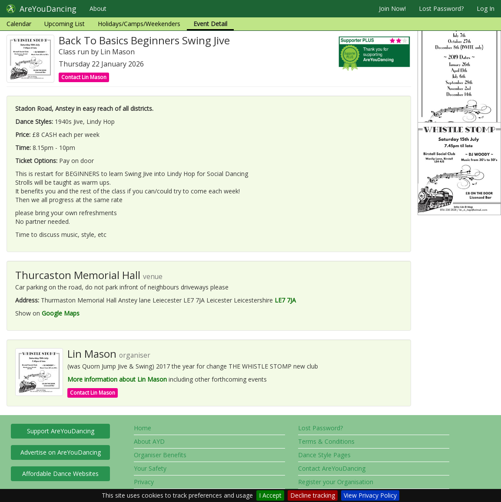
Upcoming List (64, 24)
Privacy (144, 482)
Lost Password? (441, 8)
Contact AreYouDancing (331, 468)
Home (142, 428)
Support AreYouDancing (60, 431)
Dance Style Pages (324, 455)
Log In (485, 8)
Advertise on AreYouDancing (60, 452)
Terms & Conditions (326, 441)
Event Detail (210, 24)
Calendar (19, 24)
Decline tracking (312, 495)
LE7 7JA (285, 300)
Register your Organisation (335, 482)
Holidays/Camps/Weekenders (139, 24)
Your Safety (150, 468)
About (98, 8)
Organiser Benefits (160, 455)
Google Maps (61, 313)
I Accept (270, 495)
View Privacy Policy (370, 495)
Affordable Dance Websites (60, 473)
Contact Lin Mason (83, 77)
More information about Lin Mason (117, 379)
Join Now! (392, 8)
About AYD (149, 441)
